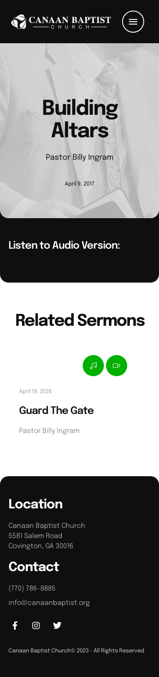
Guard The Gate (56, 411)
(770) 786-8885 (32, 588)
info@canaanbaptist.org (49, 603)
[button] (133, 22)
